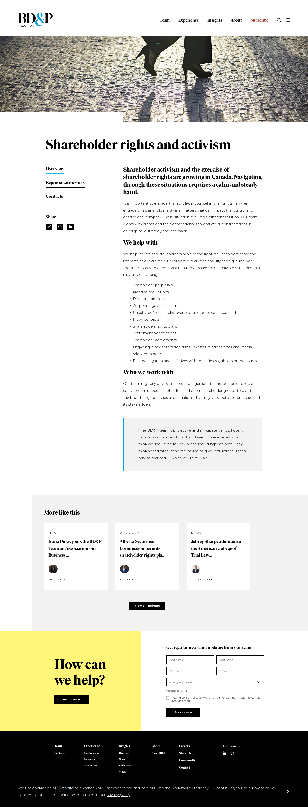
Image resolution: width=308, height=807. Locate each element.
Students (185, 753)
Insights (214, 20)
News (122, 759)
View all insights (147, 605)
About (236, 20)
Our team (59, 753)
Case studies (90, 765)
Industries (89, 759)
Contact (184, 767)
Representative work (65, 182)
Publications (126, 765)
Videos (122, 771)
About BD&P (158, 753)
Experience (188, 20)
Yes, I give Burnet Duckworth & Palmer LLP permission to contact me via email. (216, 699)
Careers (184, 746)
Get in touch (71, 699)
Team (165, 20)
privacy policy (118, 795)
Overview (55, 168)
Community (187, 760)
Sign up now (183, 712)
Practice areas (91, 753)
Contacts (54, 196)
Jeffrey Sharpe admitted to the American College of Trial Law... (216, 548)
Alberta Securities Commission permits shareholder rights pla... (142, 548)
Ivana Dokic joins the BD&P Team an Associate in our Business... (75, 548)
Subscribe (259, 20)
